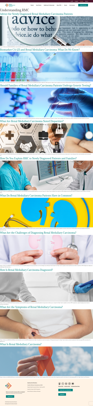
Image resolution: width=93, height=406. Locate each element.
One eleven (15, 403)
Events (65, 5)
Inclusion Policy (67, 386)
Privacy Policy (60, 386)
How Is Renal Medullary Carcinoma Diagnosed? (26, 269)
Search (86, 1)
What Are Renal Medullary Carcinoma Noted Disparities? (32, 121)
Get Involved (72, 5)
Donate (81, 1)
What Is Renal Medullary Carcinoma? (20, 344)
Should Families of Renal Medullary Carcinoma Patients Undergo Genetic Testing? (45, 85)
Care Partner (38, 5)
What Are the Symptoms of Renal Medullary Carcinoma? (31, 307)
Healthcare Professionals (49, 5)
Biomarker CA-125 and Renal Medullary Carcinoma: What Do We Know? (40, 49)
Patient (32, 5)
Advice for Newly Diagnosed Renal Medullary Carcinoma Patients (36, 13)
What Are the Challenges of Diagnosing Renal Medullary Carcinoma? (38, 232)
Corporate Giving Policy (75, 386)
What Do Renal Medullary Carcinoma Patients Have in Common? (36, 195)
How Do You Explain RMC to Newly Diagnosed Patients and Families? (38, 158)
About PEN (59, 5)
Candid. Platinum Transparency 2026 (34, 384)
